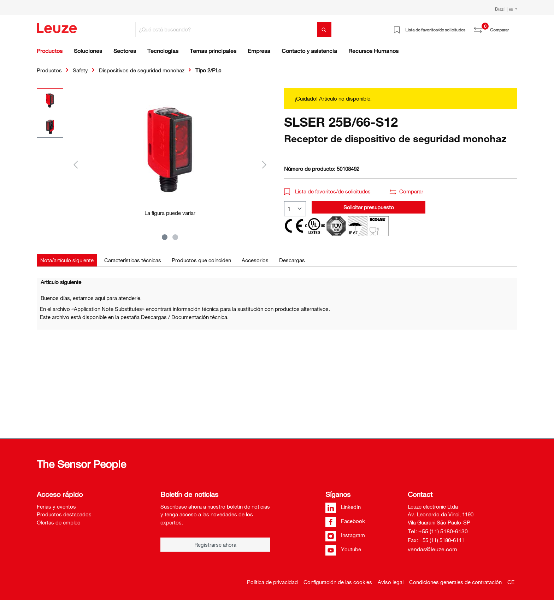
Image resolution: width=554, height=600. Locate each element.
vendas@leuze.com (432, 549)
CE (510, 582)
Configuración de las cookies (337, 582)
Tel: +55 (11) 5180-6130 (438, 531)
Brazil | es (504, 9)
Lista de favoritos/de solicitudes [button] (327, 191)
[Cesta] (513, 27)
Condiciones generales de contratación (455, 582)
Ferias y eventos (56, 506)
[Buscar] (324, 29)
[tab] (67, 260)
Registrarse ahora (215, 544)
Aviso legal (390, 582)
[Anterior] (75, 164)
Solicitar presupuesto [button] (368, 207)
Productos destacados (64, 514)
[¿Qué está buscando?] (226, 29)
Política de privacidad (272, 582)
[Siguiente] (264, 164)
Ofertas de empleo (59, 522)
